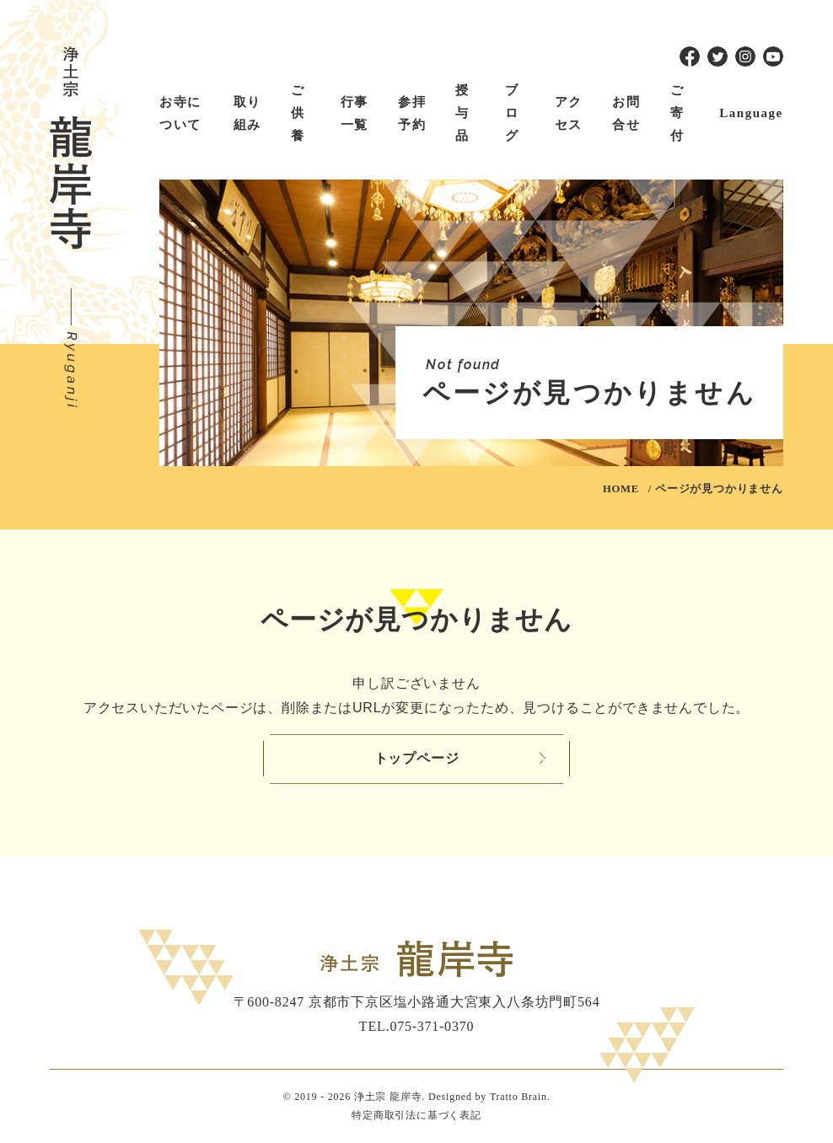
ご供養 (298, 112)
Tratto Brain (518, 1097)
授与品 (462, 112)
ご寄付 (677, 112)
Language (750, 113)
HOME (621, 489)
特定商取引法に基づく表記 (416, 1115)
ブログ (512, 112)
